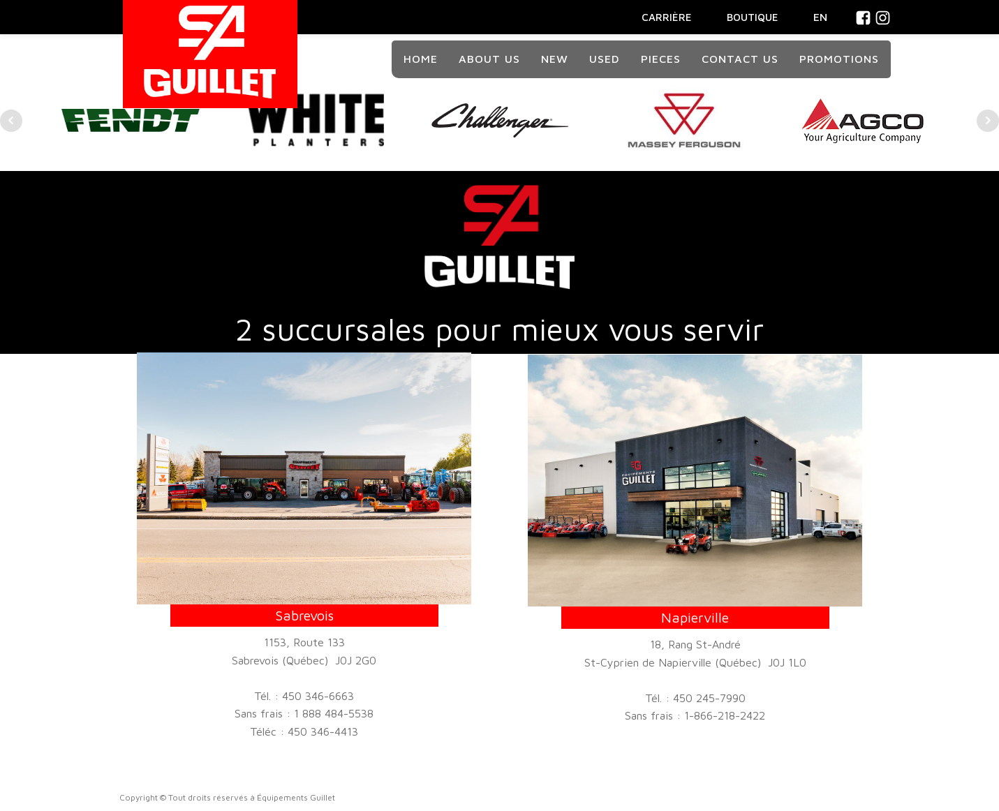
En (820, 16)
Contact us (740, 58)
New (554, 58)
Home (421, 58)
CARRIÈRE (667, 17)
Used (604, 58)
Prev (11, 121)
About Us (489, 58)
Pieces (661, 58)
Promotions (839, 58)
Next (988, 121)
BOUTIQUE (752, 17)
